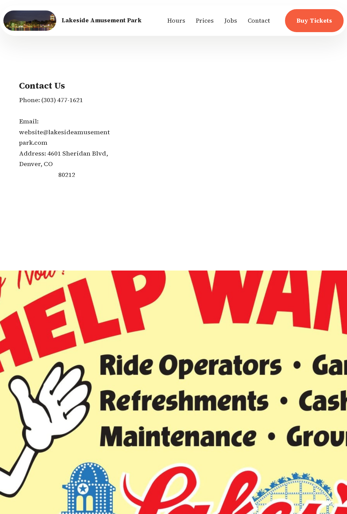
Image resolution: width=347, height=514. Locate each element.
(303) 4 (51, 100)
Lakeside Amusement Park (102, 20)
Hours (176, 21)
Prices (204, 21)
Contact (259, 21)
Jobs (230, 21)
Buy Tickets (314, 21)
